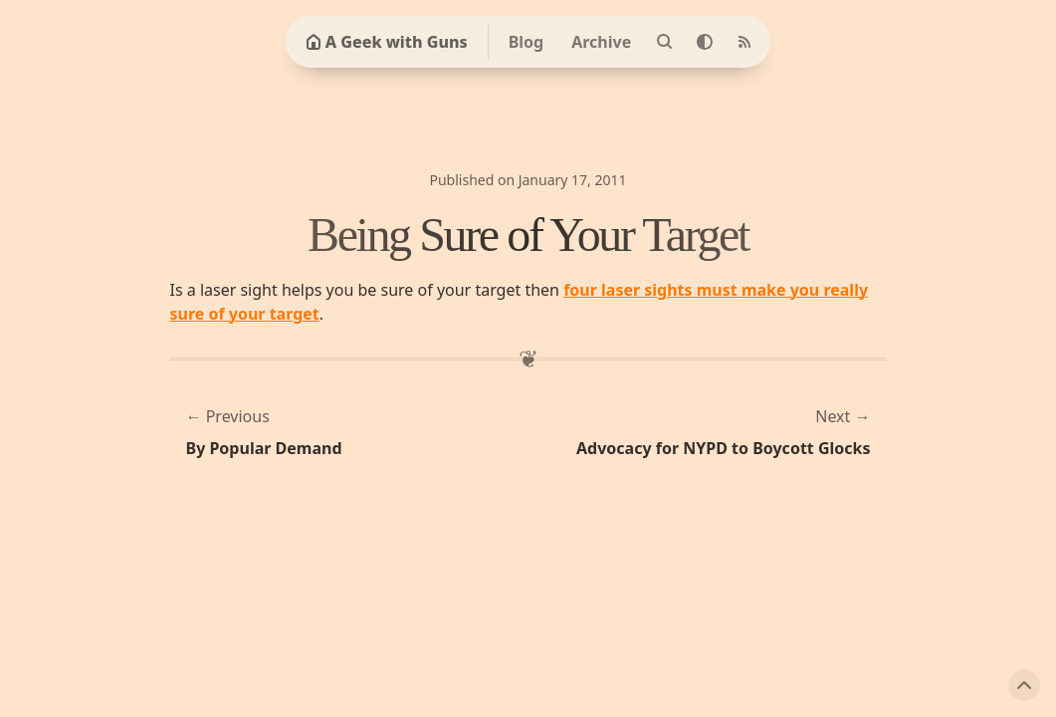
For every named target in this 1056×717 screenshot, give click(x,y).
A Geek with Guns (387, 42)
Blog (526, 42)
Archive (601, 42)
